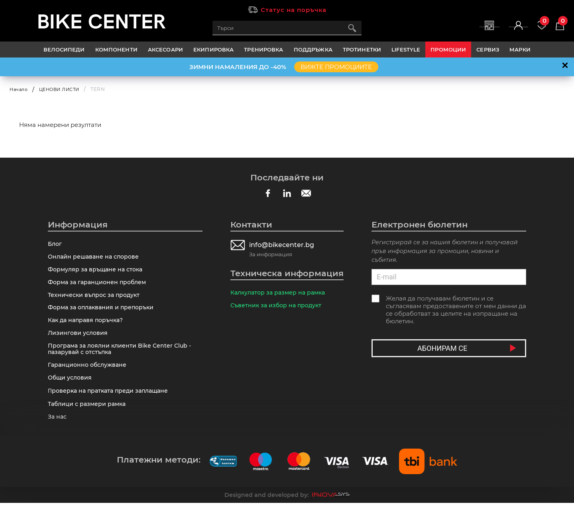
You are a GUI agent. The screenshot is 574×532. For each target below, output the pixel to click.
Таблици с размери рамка (89, 430)
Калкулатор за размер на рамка (280, 293)
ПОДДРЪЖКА (313, 49)
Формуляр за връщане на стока (98, 274)
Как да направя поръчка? (88, 333)
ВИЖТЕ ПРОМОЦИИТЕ (336, 67)
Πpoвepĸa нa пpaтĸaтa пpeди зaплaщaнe (111, 415)
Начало (19, 89)
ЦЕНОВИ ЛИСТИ (63, 89)
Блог (55, 245)
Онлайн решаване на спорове (95, 259)
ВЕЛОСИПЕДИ (64, 49)
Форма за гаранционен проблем (99, 289)
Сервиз (487, 49)
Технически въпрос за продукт (96, 304)
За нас (58, 445)
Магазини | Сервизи (437, 32)
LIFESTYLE (405, 49)
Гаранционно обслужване (89, 385)
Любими (528, 24)
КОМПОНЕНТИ (116, 49)
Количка (555, 24)
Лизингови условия (79, 348)
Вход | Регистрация (488, 32)
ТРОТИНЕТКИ (362, 49)
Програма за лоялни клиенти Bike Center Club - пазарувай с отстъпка (122, 366)
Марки (520, 49)
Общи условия (71, 400)
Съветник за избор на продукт (278, 308)
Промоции (448, 49)
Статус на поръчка (293, 10)
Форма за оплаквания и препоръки (104, 318)
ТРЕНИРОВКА (263, 49)
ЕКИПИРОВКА (213, 49)
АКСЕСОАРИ (165, 49)
